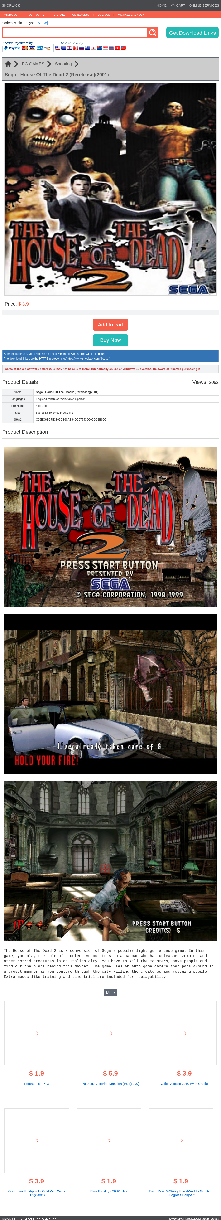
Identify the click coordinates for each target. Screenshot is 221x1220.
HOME (162, 5)
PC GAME (58, 14)
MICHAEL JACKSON (131, 14)
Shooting (63, 64)
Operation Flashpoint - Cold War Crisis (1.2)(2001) (36, 1192)
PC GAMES (33, 64)
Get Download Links (192, 33)
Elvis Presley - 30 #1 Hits (108, 1190)
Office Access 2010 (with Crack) (184, 1082)
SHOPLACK (11, 5)
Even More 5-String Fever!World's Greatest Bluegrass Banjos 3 (181, 1192)
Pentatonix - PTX (36, 1082)
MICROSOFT (12, 14)
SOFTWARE (36, 14)
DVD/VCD (103, 14)
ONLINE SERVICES (204, 5)
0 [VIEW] (41, 23)
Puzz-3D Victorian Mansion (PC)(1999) (110, 1082)
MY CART (177, 5)
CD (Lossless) (81, 14)
